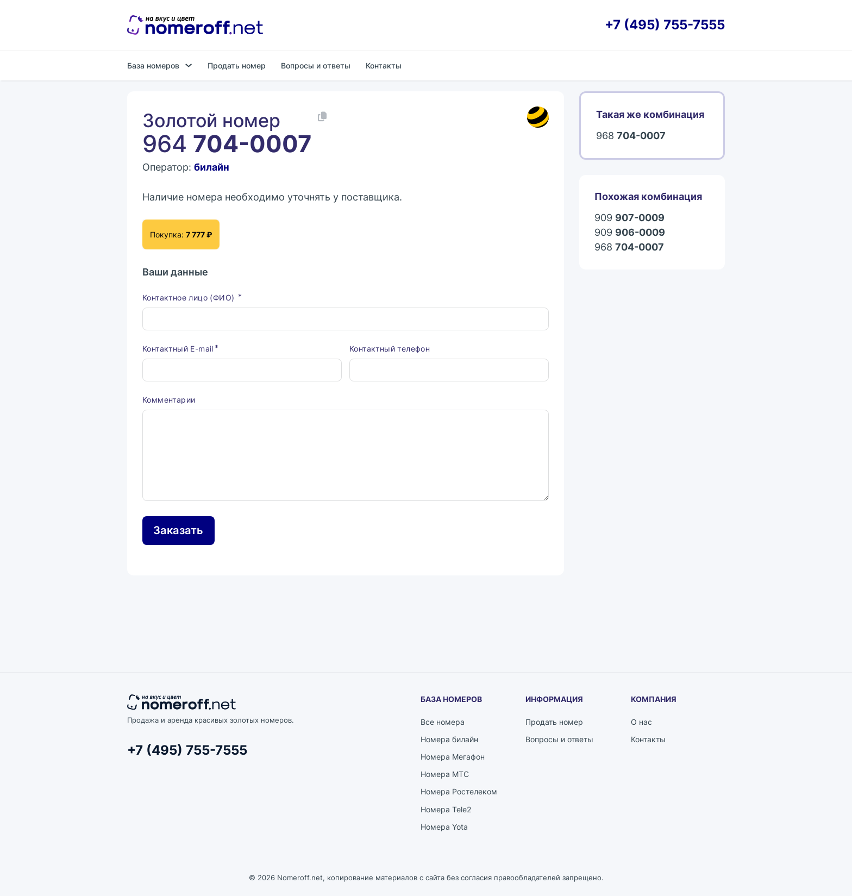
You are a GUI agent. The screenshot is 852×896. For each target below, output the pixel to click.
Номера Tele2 (446, 809)
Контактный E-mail (178, 348)
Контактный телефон (389, 348)
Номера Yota (444, 826)
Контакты (384, 65)
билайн (211, 167)
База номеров (153, 65)
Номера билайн (449, 739)
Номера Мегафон (453, 756)
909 (629, 217)
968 (631, 135)
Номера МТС (445, 774)
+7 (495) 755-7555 (665, 24)
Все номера (443, 721)
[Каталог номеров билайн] (538, 117)
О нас (641, 721)
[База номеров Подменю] (188, 65)
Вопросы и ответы (315, 65)
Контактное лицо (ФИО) (189, 297)
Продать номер (237, 65)
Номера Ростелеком (459, 791)
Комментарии (168, 399)
